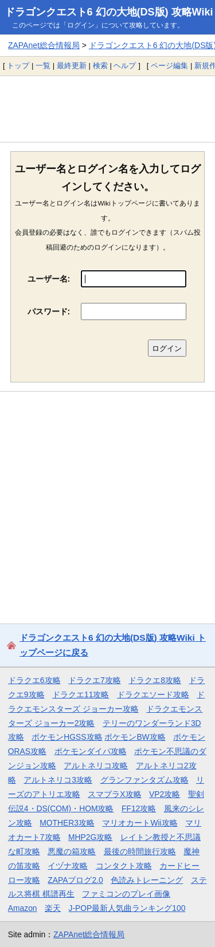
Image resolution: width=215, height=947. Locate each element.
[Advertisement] (107, 108)
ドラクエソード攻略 (153, 694)
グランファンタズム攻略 (144, 779)
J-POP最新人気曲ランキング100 (127, 908)
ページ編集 (169, 65)
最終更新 (72, 65)
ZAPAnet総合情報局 (44, 45)
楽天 (53, 908)
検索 (100, 65)
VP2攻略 (164, 794)
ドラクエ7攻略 (94, 680)
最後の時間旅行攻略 (140, 851)
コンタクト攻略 (124, 865)
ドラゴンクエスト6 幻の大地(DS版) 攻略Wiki (109, 12)
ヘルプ (125, 65)
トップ (18, 65)
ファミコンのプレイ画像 (126, 893)
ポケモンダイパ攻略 (90, 751)
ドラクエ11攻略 (80, 694)
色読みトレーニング (147, 880)
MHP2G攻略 (90, 837)
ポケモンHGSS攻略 (67, 736)
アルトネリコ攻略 (96, 765)
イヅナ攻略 (68, 865)
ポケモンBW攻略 (134, 736)
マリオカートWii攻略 (139, 822)
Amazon (22, 908)
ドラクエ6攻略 (34, 680)
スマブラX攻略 (114, 794)
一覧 (43, 65)
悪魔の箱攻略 (72, 851)
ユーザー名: (49, 278)
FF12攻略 (139, 808)
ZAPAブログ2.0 (75, 880)
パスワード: (49, 311)
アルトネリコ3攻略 (58, 779)
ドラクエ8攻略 (154, 680)
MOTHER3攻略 (67, 822)
